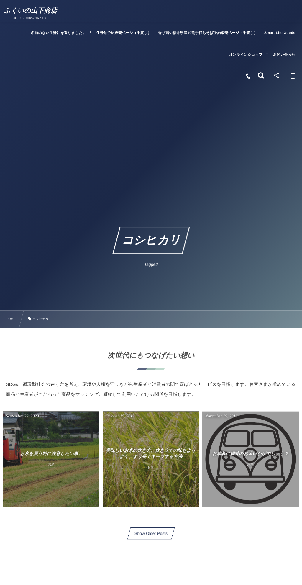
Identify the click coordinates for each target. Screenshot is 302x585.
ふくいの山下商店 (33, 10)
